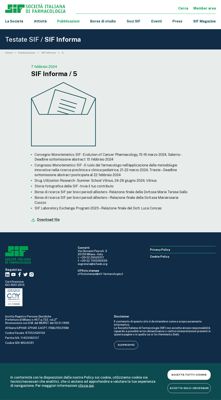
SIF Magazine (204, 21)
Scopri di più (126, 345)
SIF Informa (48, 52)
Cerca (183, 8)
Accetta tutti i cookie (189, 374)
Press (177, 21)
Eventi (156, 21)
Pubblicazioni (27, 52)
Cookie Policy (159, 256)
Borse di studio (103, 21)
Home (9, 52)
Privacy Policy (160, 249)
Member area (204, 8)
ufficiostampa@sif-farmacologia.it (100, 274)
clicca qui (86, 386)
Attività (40, 21)
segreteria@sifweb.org (92, 264)
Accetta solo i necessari (189, 387)
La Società (14, 21)
